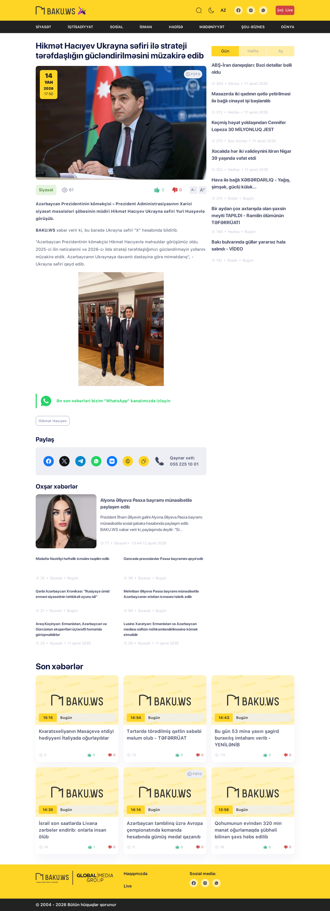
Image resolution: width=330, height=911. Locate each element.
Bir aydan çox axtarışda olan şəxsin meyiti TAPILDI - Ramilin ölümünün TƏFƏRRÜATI (249, 215)
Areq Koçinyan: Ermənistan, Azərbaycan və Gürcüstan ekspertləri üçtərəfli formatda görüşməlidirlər (71, 629)
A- (193, 190)
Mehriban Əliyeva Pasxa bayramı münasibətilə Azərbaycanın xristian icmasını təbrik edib (161, 594)
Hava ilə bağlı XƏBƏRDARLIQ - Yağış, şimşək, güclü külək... (251, 183)
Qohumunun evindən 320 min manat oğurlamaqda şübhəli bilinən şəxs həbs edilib (248, 830)
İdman (146, 27)
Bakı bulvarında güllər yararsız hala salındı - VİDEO (249, 245)
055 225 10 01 (184, 464)
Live (285, 10)
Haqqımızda (135, 873)
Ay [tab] (280, 51)
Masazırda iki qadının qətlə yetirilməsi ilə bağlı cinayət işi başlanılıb (251, 97)
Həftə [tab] (253, 51)
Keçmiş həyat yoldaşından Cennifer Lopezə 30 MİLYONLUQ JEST (249, 126)
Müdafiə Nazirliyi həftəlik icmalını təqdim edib (72, 559)
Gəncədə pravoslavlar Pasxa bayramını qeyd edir (163, 559)
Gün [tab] (225, 51)
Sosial (116, 27)
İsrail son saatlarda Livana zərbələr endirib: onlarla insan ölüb (72, 830)
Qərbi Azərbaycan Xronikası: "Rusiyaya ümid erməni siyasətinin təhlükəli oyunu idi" (72, 594)
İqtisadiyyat (80, 27)
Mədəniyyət (211, 27)
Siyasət (43, 27)
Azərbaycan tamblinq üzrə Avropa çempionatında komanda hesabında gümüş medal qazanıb (165, 830)
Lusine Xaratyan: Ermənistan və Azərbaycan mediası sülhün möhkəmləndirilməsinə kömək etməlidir (161, 629)
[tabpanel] (253, 162)
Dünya (287, 27)
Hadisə (176, 27)
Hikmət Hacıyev (53, 421)
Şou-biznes (253, 27)
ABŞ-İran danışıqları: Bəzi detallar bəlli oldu (252, 68)
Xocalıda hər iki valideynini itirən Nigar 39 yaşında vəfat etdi (251, 154)
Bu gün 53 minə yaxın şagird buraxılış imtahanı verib (247, 737)
